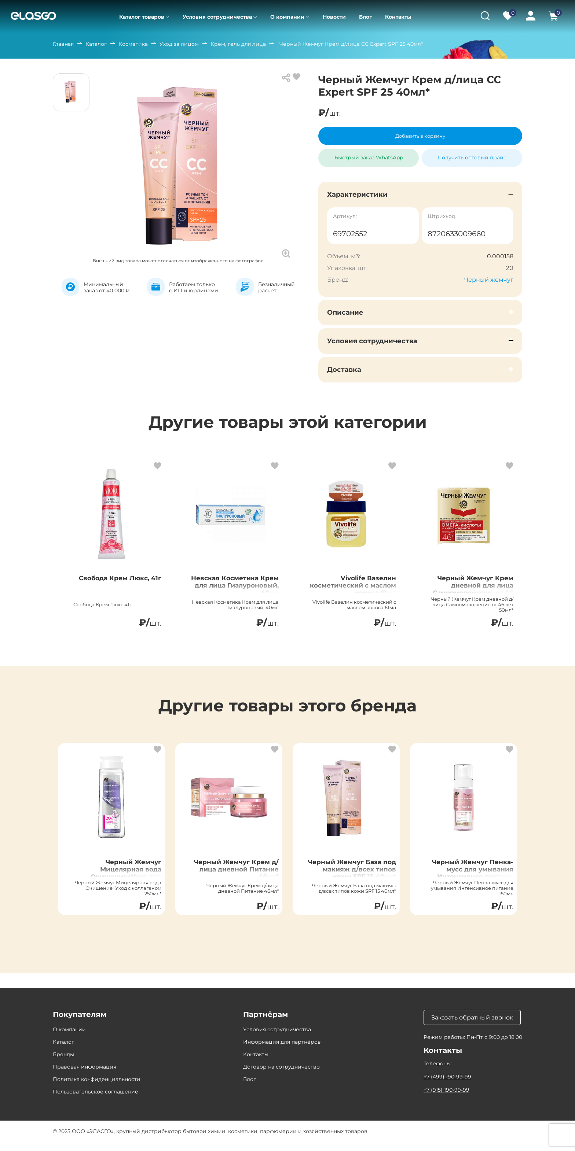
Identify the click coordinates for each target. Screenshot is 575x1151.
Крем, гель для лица (238, 44)
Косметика (133, 44)
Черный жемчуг (488, 279)
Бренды (63, 1063)
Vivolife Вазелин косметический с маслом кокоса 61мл (353, 590)
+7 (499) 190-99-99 (447, 1085)
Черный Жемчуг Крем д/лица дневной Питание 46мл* (232, 878)
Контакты (398, 17)
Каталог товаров (141, 17)
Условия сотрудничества (217, 17)
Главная (63, 44)
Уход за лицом (179, 44)
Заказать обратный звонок (472, 1026)
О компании (287, 17)
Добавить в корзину (420, 136)
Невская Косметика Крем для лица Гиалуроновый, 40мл (234, 590)
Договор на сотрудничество (281, 1076)
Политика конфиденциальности (96, 1088)
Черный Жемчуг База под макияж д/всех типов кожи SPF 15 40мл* (351, 882)
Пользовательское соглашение (95, 1101)
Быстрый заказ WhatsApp (368, 154)
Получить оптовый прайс (471, 157)
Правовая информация (84, 1076)
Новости (334, 17)
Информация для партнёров (282, 1051)
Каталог (96, 44)
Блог (365, 17)
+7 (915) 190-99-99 (446, 1099)
